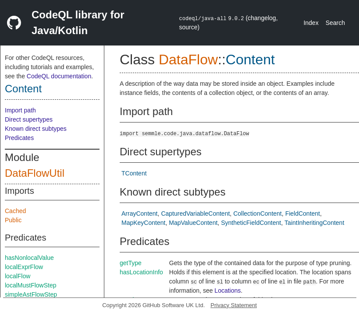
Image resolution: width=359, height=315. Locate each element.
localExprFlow (24, 266)
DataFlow (188, 59)
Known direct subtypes (36, 128)
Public (13, 220)
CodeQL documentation (59, 76)
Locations (227, 290)
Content (23, 88)
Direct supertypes (29, 119)
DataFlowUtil (34, 173)
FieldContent (302, 213)
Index (310, 22)
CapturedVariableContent (195, 213)
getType (131, 262)
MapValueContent (193, 222)
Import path (20, 110)
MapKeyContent (143, 222)
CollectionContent (257, 213)
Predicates (19, 137)
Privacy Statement (233, 305)
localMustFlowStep (31, 285)
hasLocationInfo (141, 272)
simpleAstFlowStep (31, 294)
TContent (134, 173)
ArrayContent (139, 213)
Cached (15, 210)
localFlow (17, 276)
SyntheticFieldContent (251, 222)
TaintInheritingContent (314, 222)
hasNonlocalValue (29, 257)
